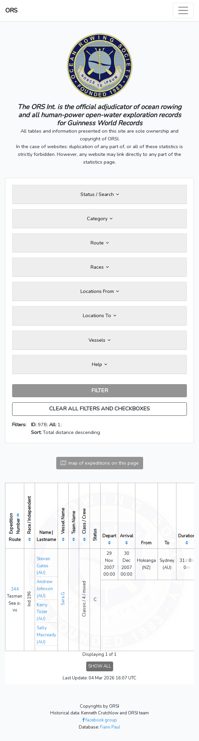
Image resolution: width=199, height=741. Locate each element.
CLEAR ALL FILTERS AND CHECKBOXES (99, 408)
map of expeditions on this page (100, 463)
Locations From (99, 291)
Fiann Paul (110, 727)
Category (99, 218)
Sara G (63, 598)
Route (100, 242)
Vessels (99, 340)
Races (100, 267)
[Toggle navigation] (183, 10)
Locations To (99, 315)
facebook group (99, 720)
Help (99, 364)
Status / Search (99, 194)
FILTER (99, 390)
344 (15, 589)
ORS (11, 10)
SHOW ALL (99, 666)
